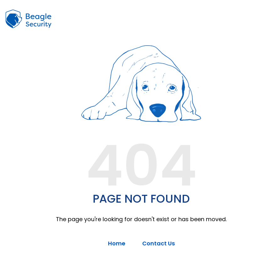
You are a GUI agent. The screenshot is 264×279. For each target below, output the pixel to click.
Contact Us (158, 243)
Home (116, 243)
